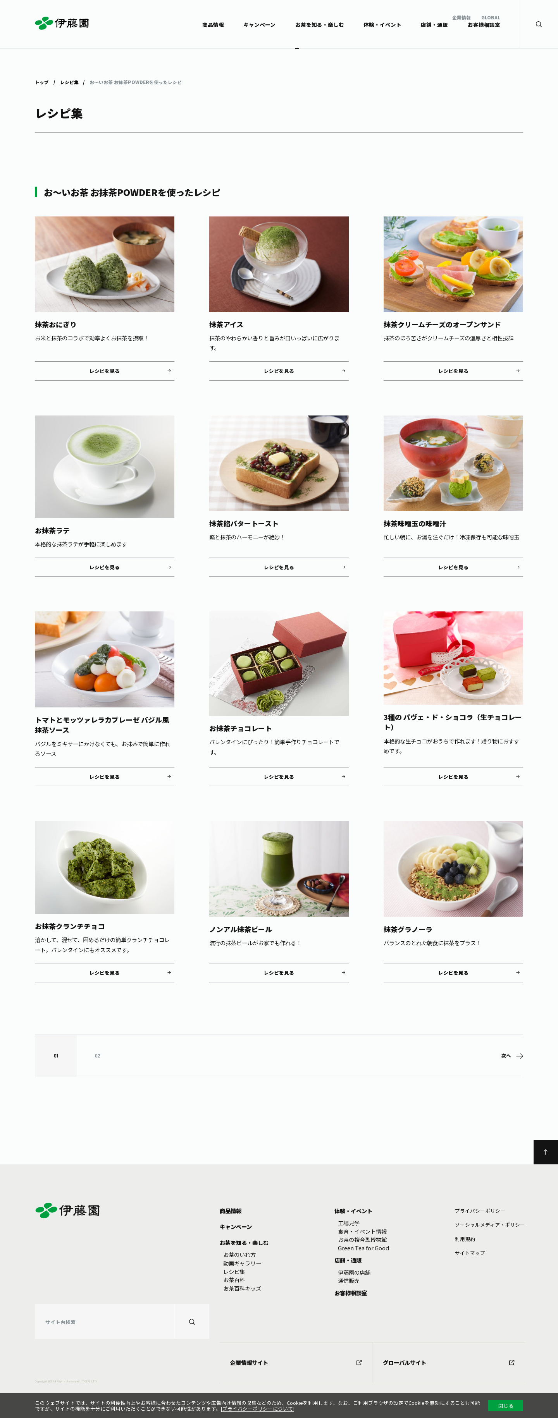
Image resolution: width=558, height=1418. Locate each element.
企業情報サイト (296, 1362)
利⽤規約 (465, 1239)
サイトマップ (470, 1253)
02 (97, 1055)
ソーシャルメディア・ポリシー (490, 1224)
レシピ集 (69, 82)
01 (56, 1055)
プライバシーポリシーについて (257, 1408)
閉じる (505, 1405)
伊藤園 (62, 23)
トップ (42, 82)
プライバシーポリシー (480, 1210)
